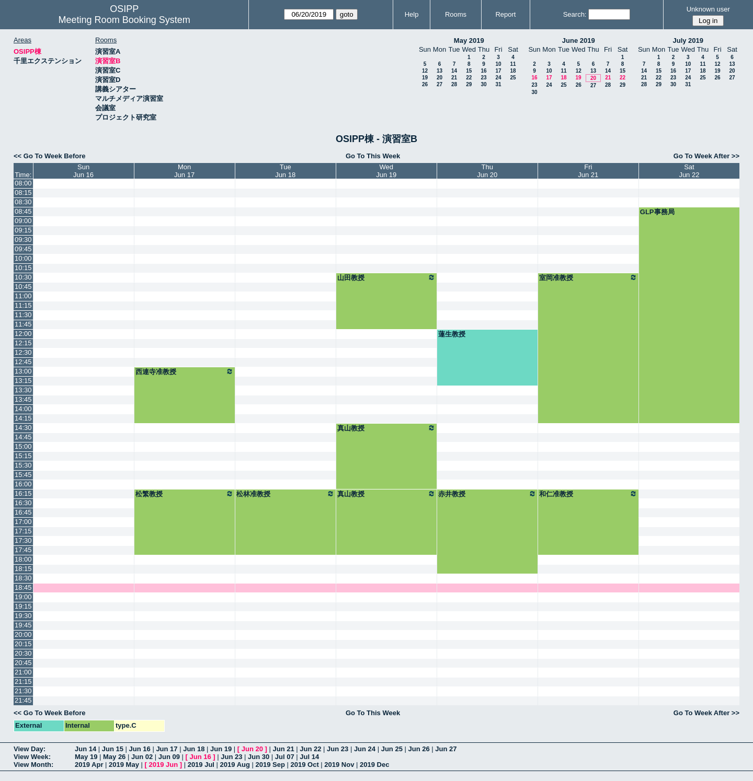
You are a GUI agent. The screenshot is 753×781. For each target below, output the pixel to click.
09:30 (23, 239)
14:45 (23, 437)
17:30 (23, 540)
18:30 (23, 578)
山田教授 (386, 277)
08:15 (23, 192)
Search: (575, 14)
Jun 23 (337, 749)
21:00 (23, 672)
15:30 (23, 465)
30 (483, 84)
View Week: (32, 757)
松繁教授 (184, 493)
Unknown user (708, 9)
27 (439, 84)
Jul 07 (284, 757)
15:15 (23, 456)
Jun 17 (166, 749)
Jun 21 (283, 749)
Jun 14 (85, 749)
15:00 (23, 446)
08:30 (23, 202)
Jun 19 (221, 749)
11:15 (23, 305)
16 (483, 71)
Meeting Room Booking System (124, 20)
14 (454, 71)
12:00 (23, 333)
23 (483, 77)
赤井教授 (487, 493)
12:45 (23, 362)
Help (412, 14)
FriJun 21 (588, 171)
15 (469, 71)
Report (505, 14)
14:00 (23, 409)
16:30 (23, 503)
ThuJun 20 (487, 171)
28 (454, 84)
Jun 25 (392, 749)
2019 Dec (374, 764)
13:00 (23, 371)
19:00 (23, 597)
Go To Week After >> (706, 156)
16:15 (23, 493)
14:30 (23, 428)
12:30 (23, 352)
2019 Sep (270, 764)
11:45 (23, 324)
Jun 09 (169, 757)
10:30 (23, 277)
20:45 (23, 663)
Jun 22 (310, 749)
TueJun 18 (285, 171)
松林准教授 (285, 493)
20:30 (23, 653)
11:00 (23, 296)
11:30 (23, 315)
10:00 (23, 258)
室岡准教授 (588, 277)
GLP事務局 (657, 212)
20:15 (23, 644)
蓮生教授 (451, 334)
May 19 (86, 757)
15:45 (23, 475)
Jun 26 (418, 749)
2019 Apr (89, 764)
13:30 (23, 390)
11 (513, 64)
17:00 (23, 522)
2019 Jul (201, 764)
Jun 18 (193, 749)
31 (498, 84)
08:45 (23, 211)
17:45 (23, 550)
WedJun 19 (386, 171)
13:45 (23, 399)
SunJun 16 (83, 171)
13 (439, 71)
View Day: (29, 749)
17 (498, 71)
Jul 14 (309, 757)
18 (513, 71)
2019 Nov (339, 764)
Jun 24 (364, 749)
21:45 (23, 700)
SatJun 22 (689, 171)
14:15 (23, 418)
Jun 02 (142, 757)
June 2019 (578, 40)
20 (439, 77)
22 (469, 77)
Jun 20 (252, 749)
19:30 (23, 616)
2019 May (124, 764)
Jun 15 (112, 749)
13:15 (23, 380)
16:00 (23, 484)
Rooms (455, 14)
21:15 (23, 681)
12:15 (23, 343)
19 (425, 77)
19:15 (23, 606)
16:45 (23, 512)
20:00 (23, 634)
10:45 (23, 286)
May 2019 (469, 40)
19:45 (23, 625)
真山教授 (386, 428)
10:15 (23, 268)
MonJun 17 (184, 171)
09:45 (23, 249)
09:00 (23, 221)
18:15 (23, 569)
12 (425, 71)
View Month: (33, 764)
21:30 (23, 691)
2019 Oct (305, 764)
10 (498, 64)
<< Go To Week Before (50, 156)
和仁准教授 (588, 493)
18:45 (23, 587)
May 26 (114, 757)
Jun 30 (258, 757)
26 (425, 84)
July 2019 (687, 40)
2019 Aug (235, 764)
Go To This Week (373, 156)
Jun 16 (140, 749)
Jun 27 (446, 749)
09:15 (23, 230)
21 (454, 77)
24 (498, 77)
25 (513, 77)
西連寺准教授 (184, 371)
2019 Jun (163, 764)
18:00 (23, 559)
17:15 (23, 531)
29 (469, 84)
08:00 (23, 183)
